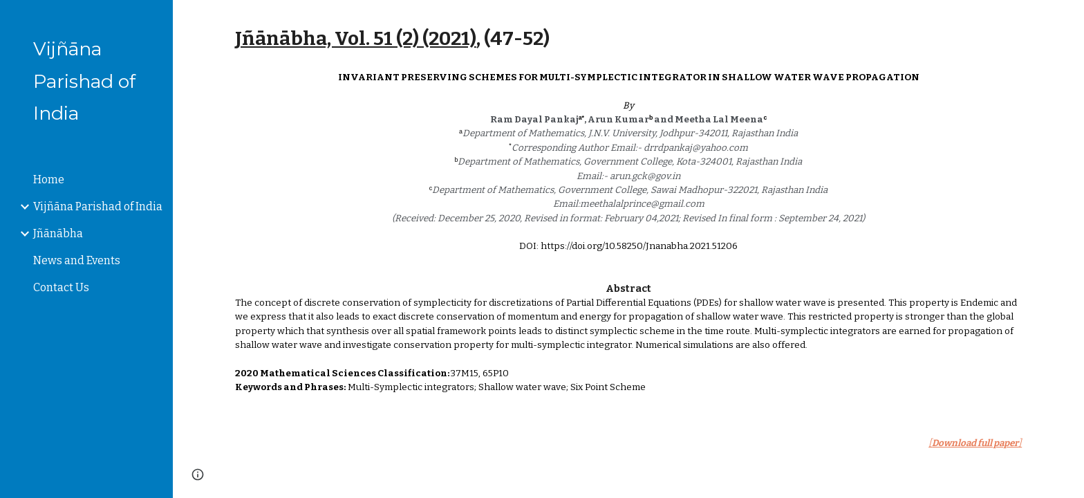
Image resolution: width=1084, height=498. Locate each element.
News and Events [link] (76, 260)
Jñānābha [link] (58, 233)
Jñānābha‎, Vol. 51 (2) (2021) (355, 38)
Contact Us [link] (61, 287)
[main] (628, 38)
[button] (1067, 19)
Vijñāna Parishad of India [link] (97, 206)
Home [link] (48, 179)
